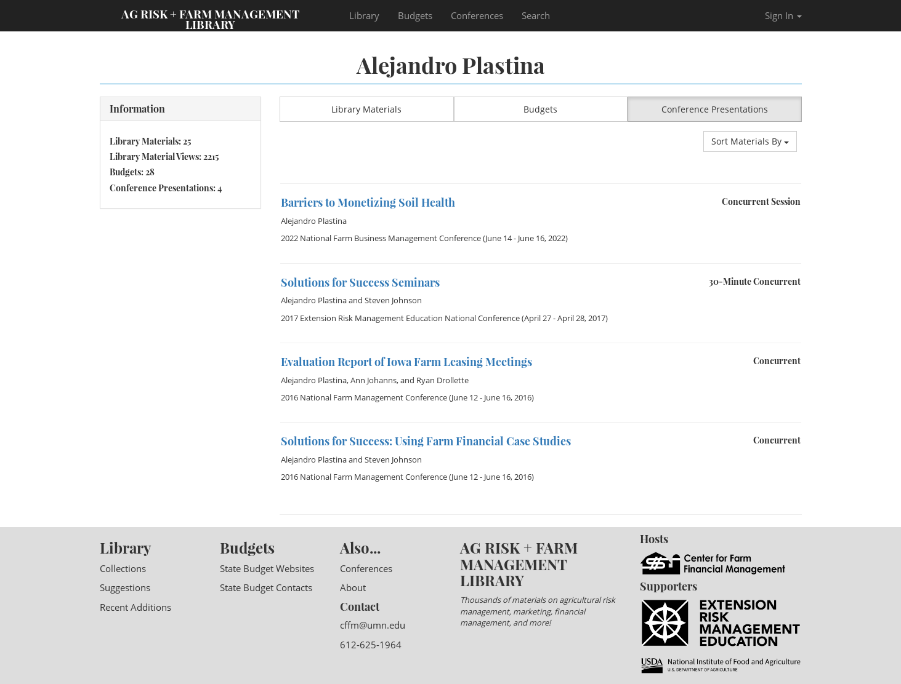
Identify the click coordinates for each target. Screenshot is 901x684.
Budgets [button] (540, 109)
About (353, 587)
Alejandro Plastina (314, 220)
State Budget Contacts (266, 587)
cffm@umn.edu (372, 625)
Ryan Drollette (442, 380)
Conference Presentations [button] (714, 109)
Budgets (415, 15)
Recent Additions (135, 607)
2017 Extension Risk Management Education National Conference (400, 318)
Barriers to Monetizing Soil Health (368, 202)
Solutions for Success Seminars (360, 282)
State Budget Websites (267, 568)
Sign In (783, 15)
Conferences (477, 15)
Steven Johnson (393, 300)
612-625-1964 (371, 644)
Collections (123, 568)
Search (536, 15)
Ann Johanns (373, 380)
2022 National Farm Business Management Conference (381, 238)
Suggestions (125, 587)
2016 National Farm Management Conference (364, 397)
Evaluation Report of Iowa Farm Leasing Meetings (406, 361)
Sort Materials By (750, 141)
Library (364, 15)
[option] (540, 183)
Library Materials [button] (366, 109)
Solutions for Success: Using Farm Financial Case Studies (426, 441)
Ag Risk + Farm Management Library (210, 18)
